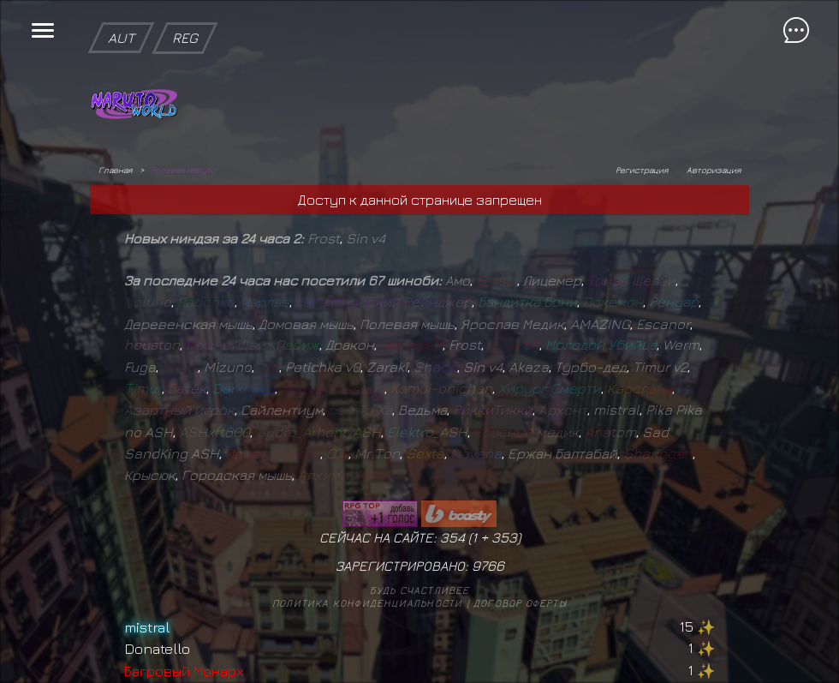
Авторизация (714, 170)
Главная (115, 170)
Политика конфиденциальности (367, 602)
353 (504, 537)
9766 (488, 565)
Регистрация (642, 170)
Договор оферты (520, 602)
